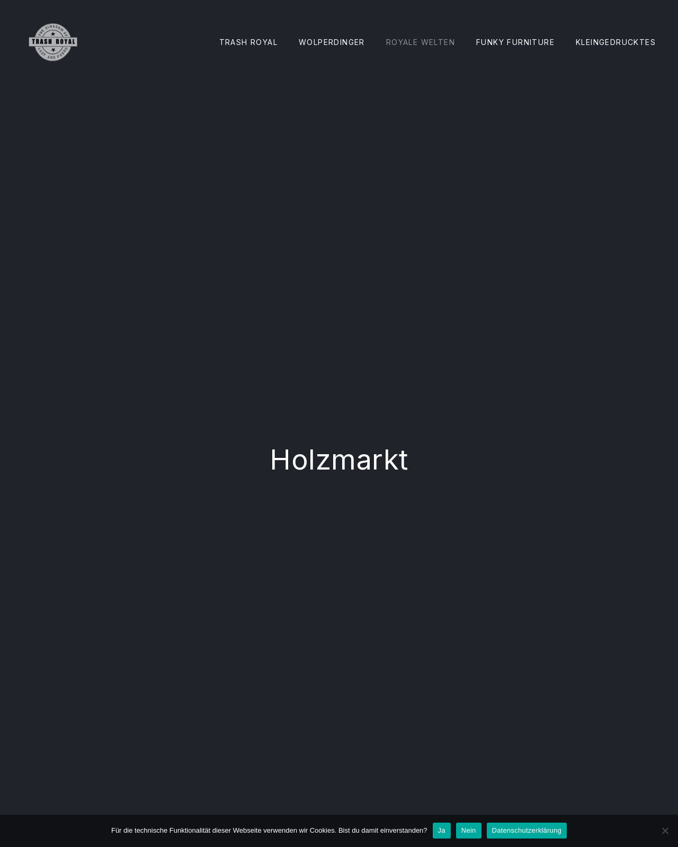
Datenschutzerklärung (526, 830)
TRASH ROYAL (248, 42)
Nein (468, 830)
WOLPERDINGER (332, 42)
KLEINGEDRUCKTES (616, 42)
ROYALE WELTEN (420, 42)
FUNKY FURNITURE (515, 42)
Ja (441, 830)
